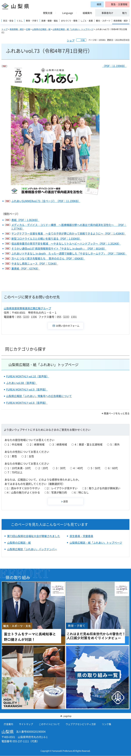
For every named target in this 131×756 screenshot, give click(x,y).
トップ (4, 29)
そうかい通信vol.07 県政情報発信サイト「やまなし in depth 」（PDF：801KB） (58, 248)
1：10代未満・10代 (19, 468)
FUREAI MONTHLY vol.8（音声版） (27, 403)
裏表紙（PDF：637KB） (25, 268)
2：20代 (43, 468)
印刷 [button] (83, 40)
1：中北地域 (15, 444)
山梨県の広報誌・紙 (41, 29)
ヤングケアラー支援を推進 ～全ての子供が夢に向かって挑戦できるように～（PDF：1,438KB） (68, 233)
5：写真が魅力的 (57, 492)
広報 (28, 29)
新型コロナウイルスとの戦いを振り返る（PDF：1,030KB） (46, 238)
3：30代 (61, 468)
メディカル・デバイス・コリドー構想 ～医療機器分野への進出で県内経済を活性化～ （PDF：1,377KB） (68, 226)
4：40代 (78, 468)
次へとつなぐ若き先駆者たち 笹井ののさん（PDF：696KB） (48, 258)
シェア (71, 40)
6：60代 (113, 468)
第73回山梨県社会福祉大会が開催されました (33, 536)
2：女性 (29, 456)
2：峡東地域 (37, 444)
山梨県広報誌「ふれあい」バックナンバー (32, 549)
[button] (117, 4)
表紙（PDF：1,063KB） (25, 220)
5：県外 (115, 444)
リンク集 (106, 724)
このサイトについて (49, 724)
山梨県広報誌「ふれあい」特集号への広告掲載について (39, 396)
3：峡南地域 (59, 444)
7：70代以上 (15, 472)
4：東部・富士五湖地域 (88, 444)
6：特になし (81, 492)
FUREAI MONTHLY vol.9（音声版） (27, 389)
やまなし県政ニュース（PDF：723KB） (34, 263)
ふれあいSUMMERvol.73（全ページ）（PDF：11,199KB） (45, 201)
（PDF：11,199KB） (67, 130)
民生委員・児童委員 (81, 536)
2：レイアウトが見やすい (62, 488)
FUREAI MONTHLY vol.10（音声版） (27, 376)
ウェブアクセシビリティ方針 (81, 724)
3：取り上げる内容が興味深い (102, 488)
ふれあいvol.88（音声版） (21, 383)
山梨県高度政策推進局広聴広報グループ (27, 308)
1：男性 (12, 456)
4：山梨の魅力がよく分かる (23, 492)
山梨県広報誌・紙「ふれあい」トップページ (73, 29)
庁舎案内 (8, 724)
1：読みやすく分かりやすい (23, 488)
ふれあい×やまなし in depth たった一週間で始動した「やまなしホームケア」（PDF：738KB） (69, 253)
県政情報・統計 (17, 29)
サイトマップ (26, 724)
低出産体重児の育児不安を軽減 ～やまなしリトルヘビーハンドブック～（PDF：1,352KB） (66, 243)
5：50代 (95, 468)
